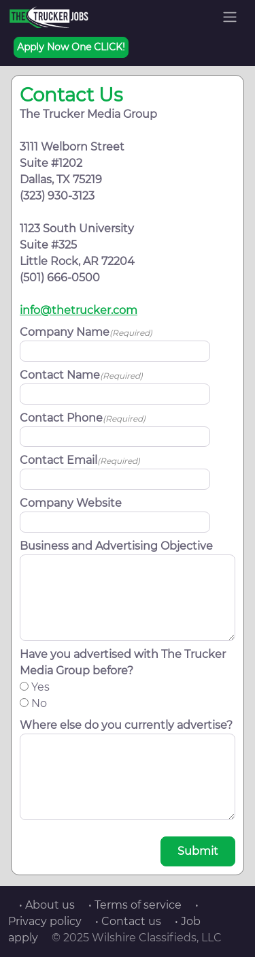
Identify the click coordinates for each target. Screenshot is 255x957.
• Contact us (128, 921)
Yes (40, 686)
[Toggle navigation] (230, 17)
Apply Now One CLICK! (71, 47)
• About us (47, 904)
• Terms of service (135, 904)
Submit (197, 851)
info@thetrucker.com (78, 310)
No (39, 703)
